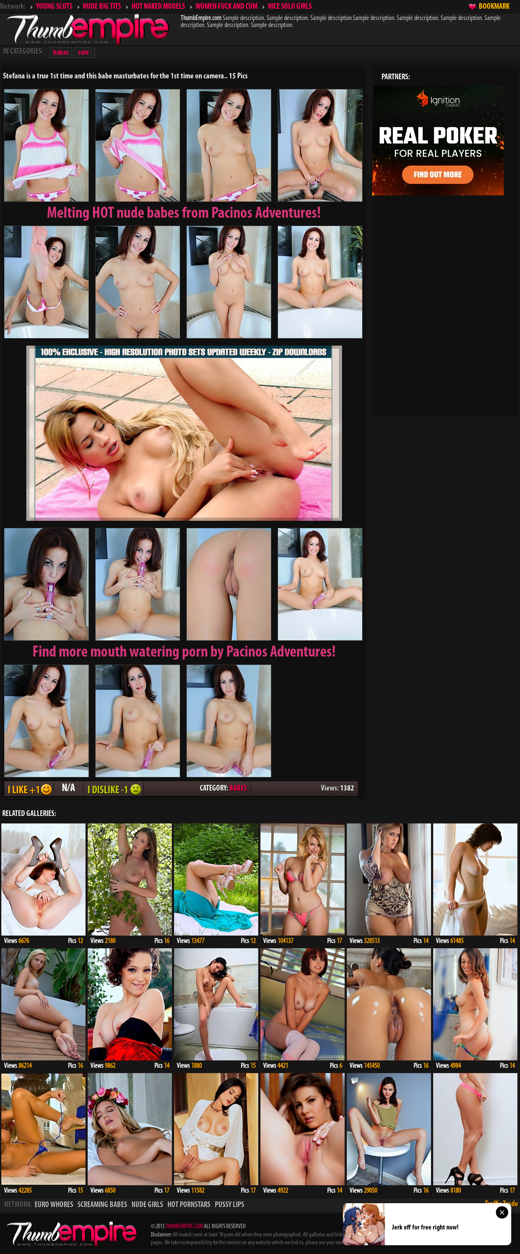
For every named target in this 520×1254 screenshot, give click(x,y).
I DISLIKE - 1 (113, 788)
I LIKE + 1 (28, 788)
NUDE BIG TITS (102, 7)
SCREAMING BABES (102, 1205)
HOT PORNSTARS (188, 1205)
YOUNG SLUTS (54, 7)
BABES (238, 788)
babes (61, 53)
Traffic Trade (501, 1204)
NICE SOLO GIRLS (290, 7)
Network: (12, 7)
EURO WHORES (54, 1205)
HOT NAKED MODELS (158, 7)
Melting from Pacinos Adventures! (184, 214)
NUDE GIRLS (147, 1205)
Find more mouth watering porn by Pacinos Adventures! (184, 653)
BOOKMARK (494, 7)
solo (83, 53)
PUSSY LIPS (229, 1205)
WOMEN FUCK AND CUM (226, 7)
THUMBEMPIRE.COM (184, 1226)
